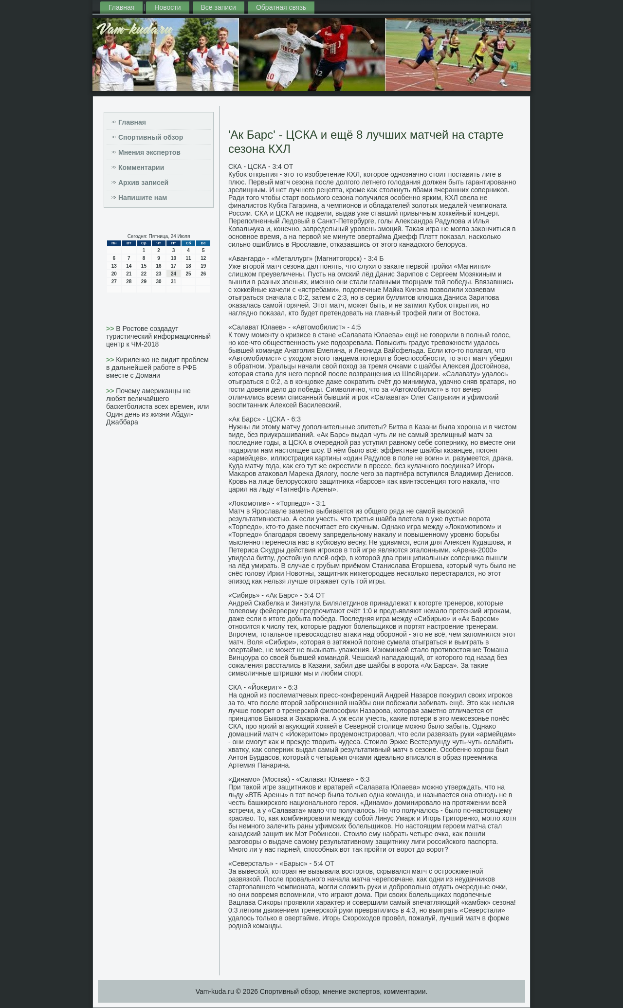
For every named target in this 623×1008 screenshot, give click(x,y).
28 (128, 281)
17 (173, 266)
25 (188, 273)
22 (144, 273)
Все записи (218, 7)
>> (111, 328)
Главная (121, 7)
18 (188, 266)
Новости (167, 7)
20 (114, 273)
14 (128, 266)
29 (144, 281)
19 (203, 266)
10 (173, 258)
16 (158, 266)
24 (173, 273)
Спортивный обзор (150, 137)
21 (128, 273)
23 (158, 273)
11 (188, 258)
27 (114, 281)
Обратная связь (281, 7)
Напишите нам (142, 198)
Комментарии (141, 167)
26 (203, 273)
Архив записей (143, 182)
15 (144, 266)
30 (158, 281)
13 (114, 266)
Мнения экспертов (149, 152)
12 (203, 258)
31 (173, 281)
